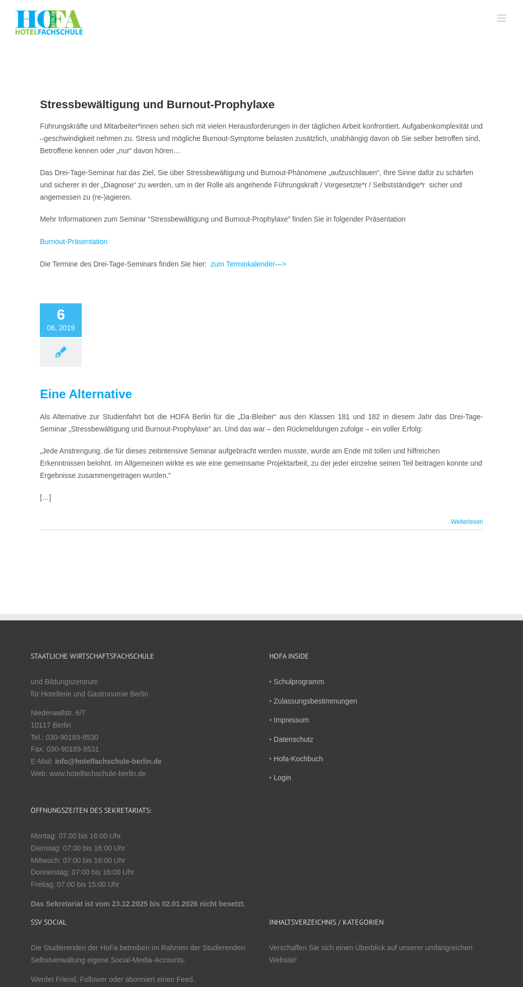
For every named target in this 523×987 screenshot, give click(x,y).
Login (282, 778)
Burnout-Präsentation (73, 241)
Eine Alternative (86, 394)
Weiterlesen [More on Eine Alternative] (467, 521)
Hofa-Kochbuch (298, 759)
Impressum (291, 720)
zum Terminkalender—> (249, 264)
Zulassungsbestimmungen (315, 701)
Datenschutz (294, 739)
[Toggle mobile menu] (502, 18)
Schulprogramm (299, 682)
